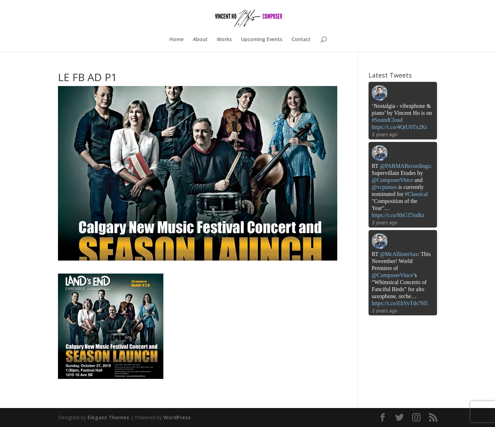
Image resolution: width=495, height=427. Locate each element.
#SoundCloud (387, 120)
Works (224, 39)
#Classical (416, 194)
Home (176, 39)
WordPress (177, 417)
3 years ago (384, 134)
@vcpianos (384, 187)
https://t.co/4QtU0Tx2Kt (399, 127)
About (200, 39)
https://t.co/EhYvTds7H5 (400, 303)
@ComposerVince (392, 180)
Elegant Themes (108, 417)
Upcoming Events (261, 39)
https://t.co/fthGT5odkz (398, 215)
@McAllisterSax (399, 254)
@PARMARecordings (405, 166)
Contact (301, 39)
